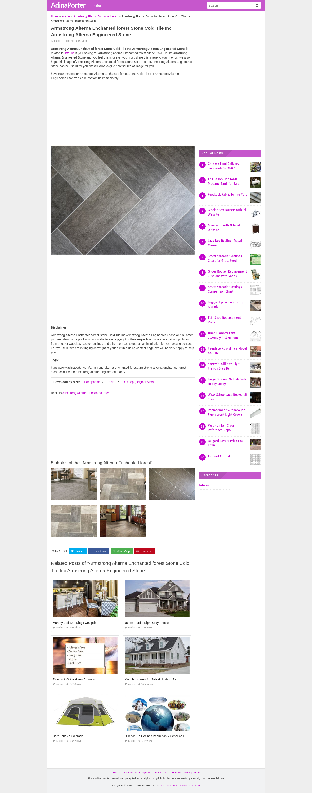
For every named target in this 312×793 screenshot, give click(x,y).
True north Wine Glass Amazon (74, 679)
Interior (96, 5)
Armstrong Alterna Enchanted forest (86, 393)
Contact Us (130, 772)
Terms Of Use (160, 772)
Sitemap (117, 772)
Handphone (92, 382)
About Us (176, 772)
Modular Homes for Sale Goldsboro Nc (151, 679)
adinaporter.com (167, 785)
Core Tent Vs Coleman (68, 736)
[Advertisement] (123, 113)
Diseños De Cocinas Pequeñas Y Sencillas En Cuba (160, 736)
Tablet (111, 382)
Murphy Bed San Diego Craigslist (75, 623)
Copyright (144, 772)
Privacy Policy (191, 772)
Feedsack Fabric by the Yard (227, 194)
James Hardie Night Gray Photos (147, 623)
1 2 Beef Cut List (219, 456)
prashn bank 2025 (189, 785)
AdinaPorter (68, 5)
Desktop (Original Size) (138, 382)
